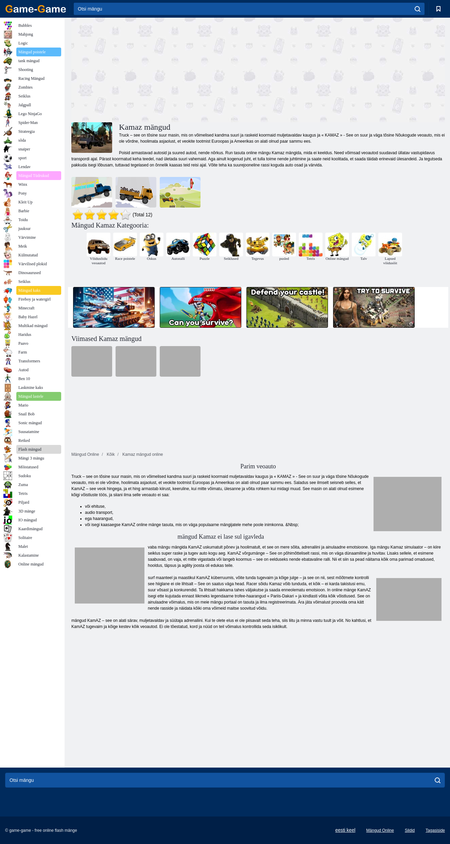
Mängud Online (380, 830)
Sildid (410, 830)
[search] (417, 8)
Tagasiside (435, 830)
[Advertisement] (165, 68)
